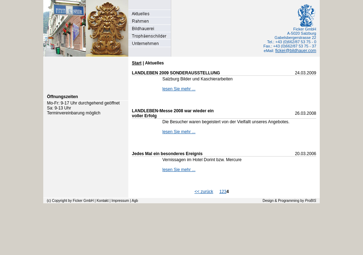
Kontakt (102, 201)
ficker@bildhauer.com (295, 50)
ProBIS (310, 201)
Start (136, 63)
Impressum (120, 201)
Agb (135, 201)
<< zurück (204, 191)
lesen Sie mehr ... (178, 88)
